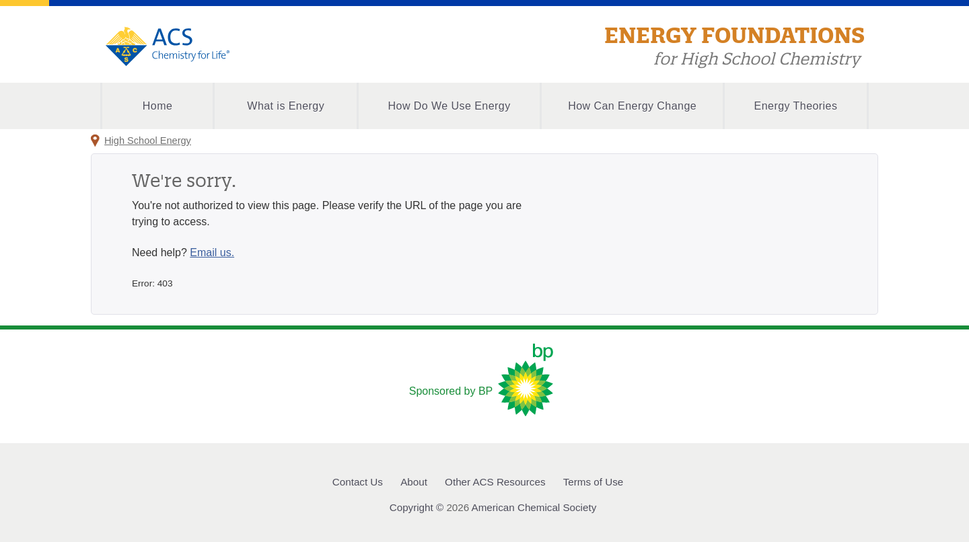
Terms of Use (593, 482)
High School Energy (147, 140)
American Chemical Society (534, 507)
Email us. (212, 252)
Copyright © (416, 507)
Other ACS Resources (495, 482)
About (413, 482)
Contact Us (357, 482)
